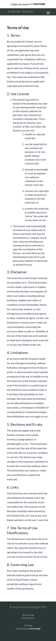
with (28, 4)
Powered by (28, 628)
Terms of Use (28, 615)
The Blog (28, 625)
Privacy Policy (28, 618)
